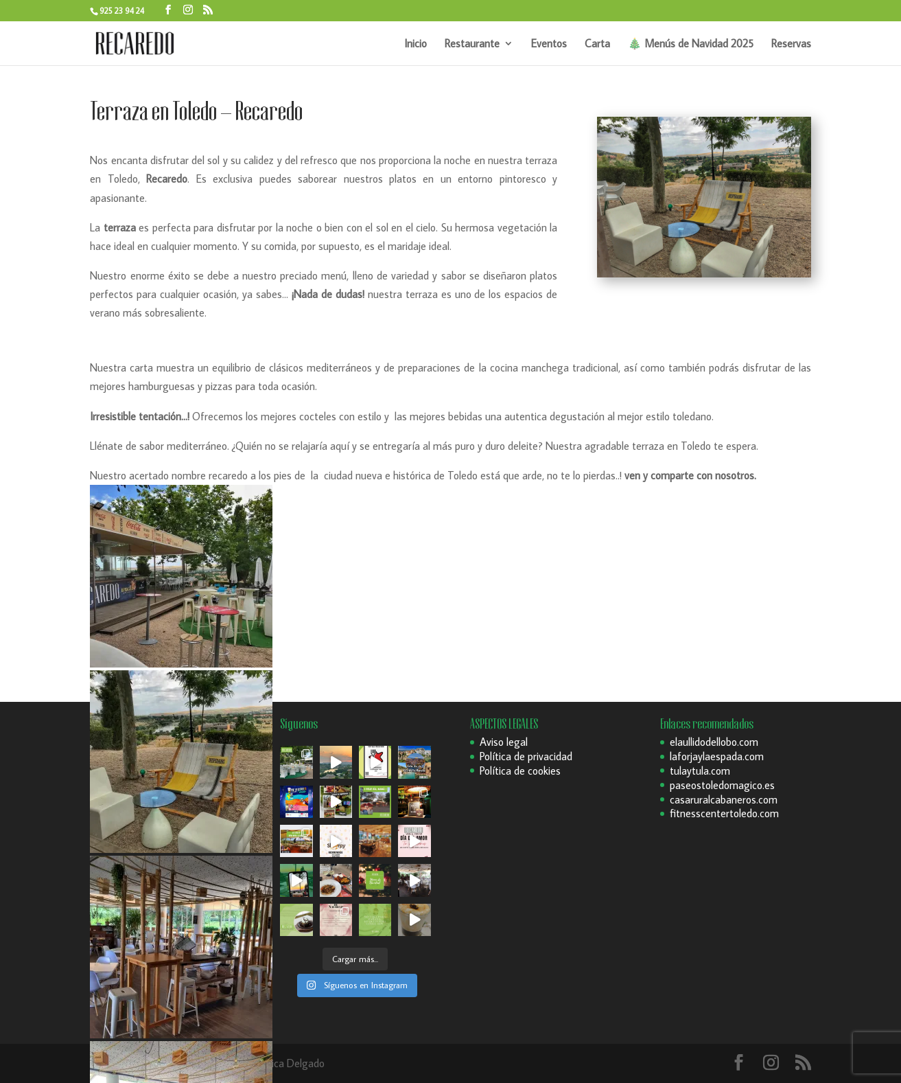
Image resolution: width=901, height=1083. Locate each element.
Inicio (415, 44)
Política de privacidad (526, 756)
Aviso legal (504, 742)
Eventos (549, 44)
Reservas (791, 44)
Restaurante (472, 44)
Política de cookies (520, 770)
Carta (597, 44)
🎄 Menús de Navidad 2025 (690, 44)
